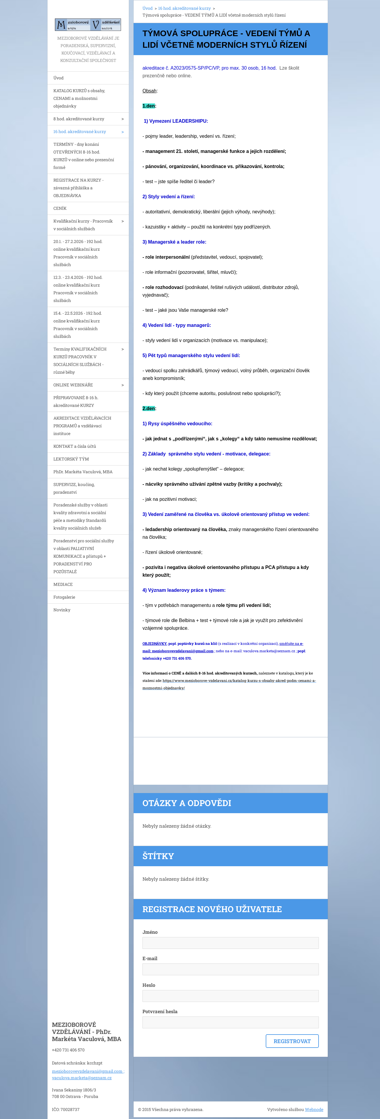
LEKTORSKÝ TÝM (71, 459)
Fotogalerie (64, 597)
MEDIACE (63, 584)
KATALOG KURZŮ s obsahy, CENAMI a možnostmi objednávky (79, 98)
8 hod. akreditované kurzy (78, 119)
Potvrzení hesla (160, 1011)
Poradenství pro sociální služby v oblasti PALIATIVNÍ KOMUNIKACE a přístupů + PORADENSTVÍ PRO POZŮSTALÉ (83, 556)
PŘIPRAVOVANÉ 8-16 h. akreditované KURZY (75, 401)
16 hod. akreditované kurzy (79, 131)
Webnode (314, 1109)
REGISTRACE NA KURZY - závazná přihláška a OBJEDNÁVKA (78, 187)
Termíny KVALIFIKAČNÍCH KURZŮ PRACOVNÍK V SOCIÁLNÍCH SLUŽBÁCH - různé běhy (80, 360)
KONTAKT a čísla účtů (74, 446)
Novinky (61, 610)
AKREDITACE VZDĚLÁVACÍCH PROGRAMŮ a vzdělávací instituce (82, 425)
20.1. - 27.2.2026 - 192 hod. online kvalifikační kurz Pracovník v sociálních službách (77, 253)
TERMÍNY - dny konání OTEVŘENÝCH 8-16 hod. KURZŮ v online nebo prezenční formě (83, 155)
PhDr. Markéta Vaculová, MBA (83, 471)
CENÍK (59, 208)
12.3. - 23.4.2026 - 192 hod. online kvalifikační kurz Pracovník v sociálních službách (77, 288)
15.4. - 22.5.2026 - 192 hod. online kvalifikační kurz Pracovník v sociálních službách (77, 324)
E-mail (149, 958)
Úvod (58, 78)
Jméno (150, 932)
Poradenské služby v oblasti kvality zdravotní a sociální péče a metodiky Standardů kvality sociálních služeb (80, 516)
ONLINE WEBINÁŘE (73, 385)
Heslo (148, 985)
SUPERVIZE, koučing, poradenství (74, 488)
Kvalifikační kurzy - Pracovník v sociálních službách (83, 224)
